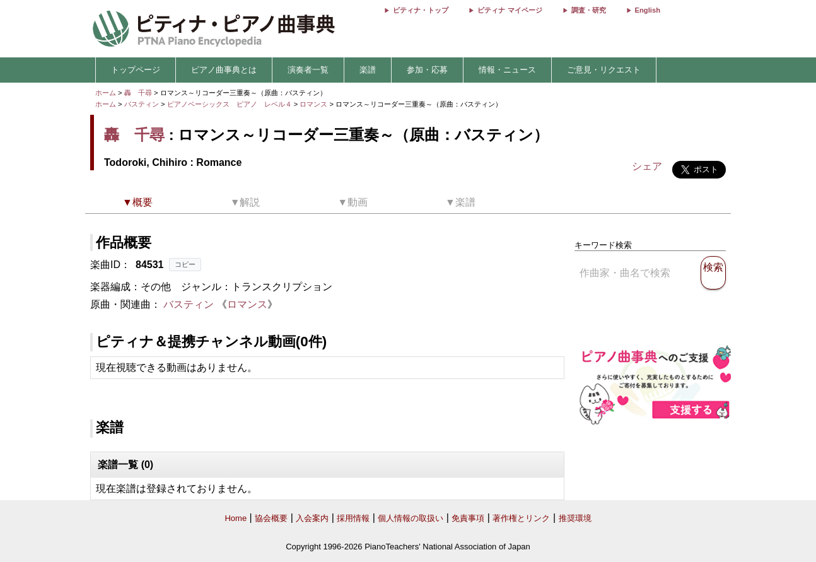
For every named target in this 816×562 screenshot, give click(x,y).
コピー (185, 264)
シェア (647, 166)
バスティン (141, 104)
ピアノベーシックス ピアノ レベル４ (230, 104)
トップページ (135, 69)
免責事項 (468, 518)
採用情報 (353, 518)
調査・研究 (588, 10)
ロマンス (314, 104)
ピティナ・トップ (420, 10)
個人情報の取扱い (410, 518)
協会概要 (271, 518)
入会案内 (312, 518)
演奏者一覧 (308, 69)
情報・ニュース (507, 69)
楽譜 (367, 69)
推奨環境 (575, 518)
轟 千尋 (138, 93)
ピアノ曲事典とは (224, 69)
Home (235, 518)
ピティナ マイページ (509, 10)
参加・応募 (427, 69)
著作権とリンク (521, 518)
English (647, 10)
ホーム (105, 93)
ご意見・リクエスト (604, 69)
